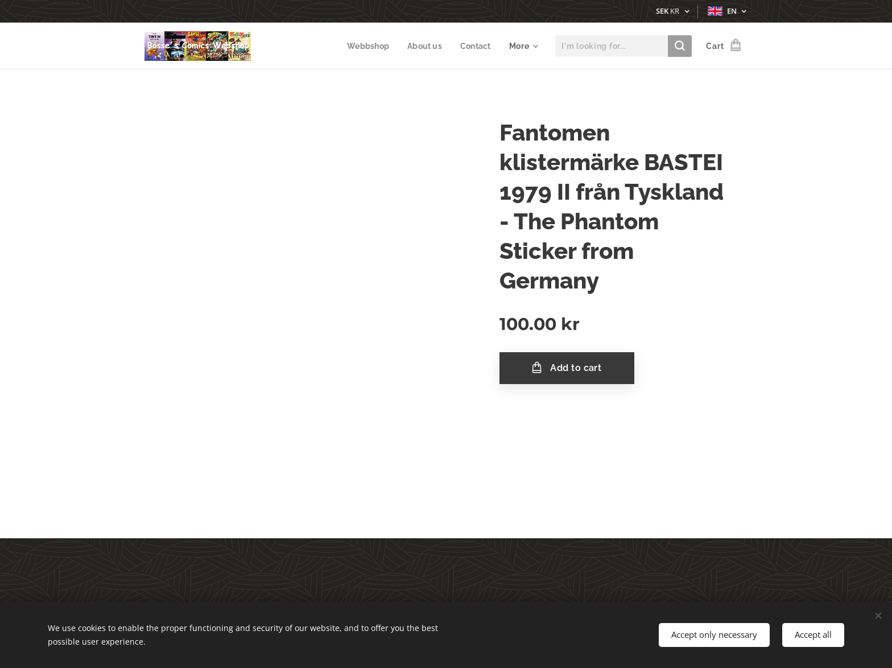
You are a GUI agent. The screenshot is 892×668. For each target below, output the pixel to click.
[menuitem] (366, 46)
